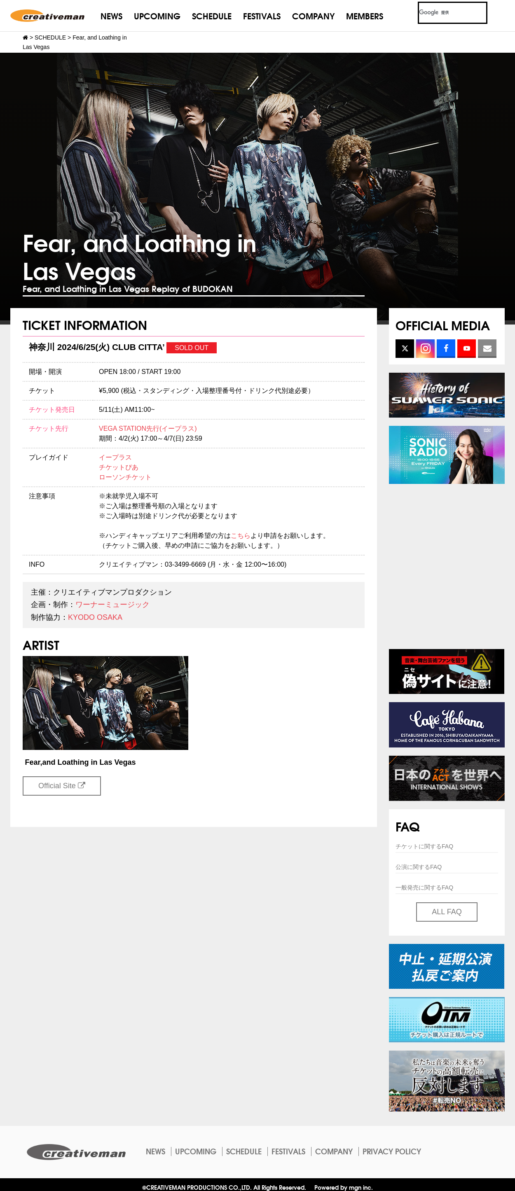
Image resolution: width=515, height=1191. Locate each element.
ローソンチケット (125, 477)
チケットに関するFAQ (424, 846)
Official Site (61, 786)
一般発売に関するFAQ (424, 887)
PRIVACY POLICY (392, 1151)
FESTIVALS (262, 15)
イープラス (115, 457)
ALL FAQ (446, 912)
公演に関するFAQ (419, 867)
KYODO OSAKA (95, 617)
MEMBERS (364, 15)
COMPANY (313, 15)
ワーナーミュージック (112, 604)
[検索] (442, 13)
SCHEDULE (212, 15)
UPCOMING (157, 15)
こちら (240, 535)
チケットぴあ (118, 467)
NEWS (111, 15)
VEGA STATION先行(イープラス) (148, 428)
